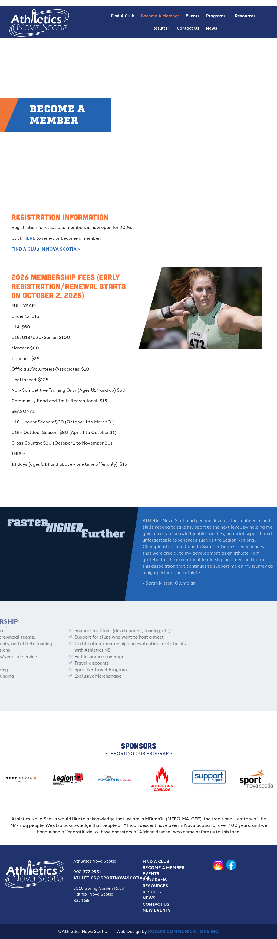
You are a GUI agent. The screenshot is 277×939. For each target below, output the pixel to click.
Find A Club (156, 861)
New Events (157, 910)
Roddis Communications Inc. (183, 931)
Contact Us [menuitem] (188, 28)
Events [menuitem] (193, 16)
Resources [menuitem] (246, 17)
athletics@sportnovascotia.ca (111, 878)
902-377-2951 (87, 872)
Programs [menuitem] (216, 17)
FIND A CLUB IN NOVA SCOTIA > (45, 249)
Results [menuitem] (161, 29)
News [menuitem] (211, 28)
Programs (155, 880)
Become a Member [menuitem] (160, 16)
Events (151, 873)
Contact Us (156, 904)
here (29, 238)
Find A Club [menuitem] (122, 16)
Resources (155, 886)
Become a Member (163, 867)
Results (152, 892)
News (149, 898)
